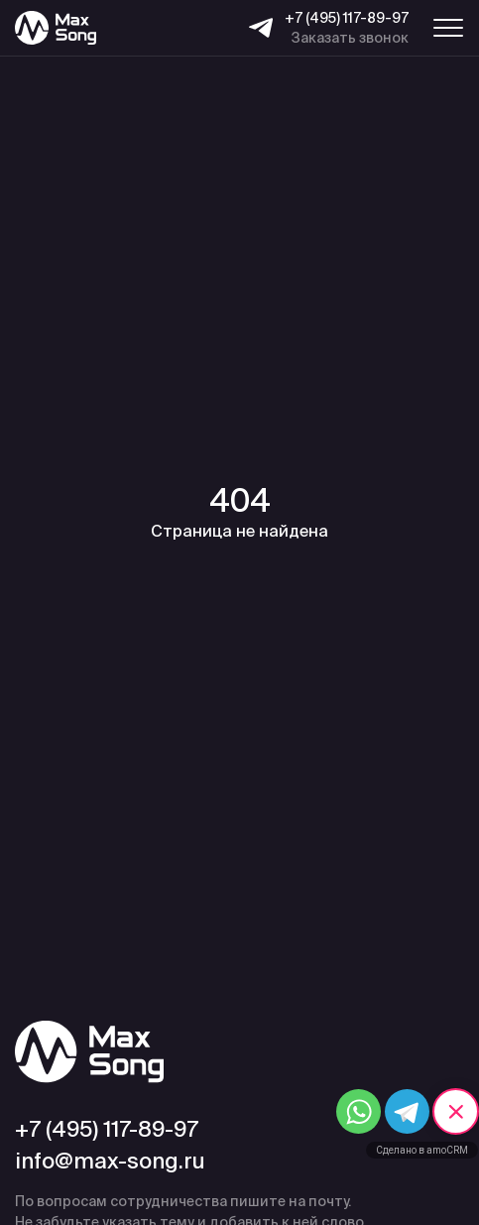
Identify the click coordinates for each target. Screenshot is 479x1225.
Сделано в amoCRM (422, 1150)
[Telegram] (261, 28)
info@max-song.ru (110, 1160)
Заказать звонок (350, 38)
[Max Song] (55, 28)
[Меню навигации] (448, 28)
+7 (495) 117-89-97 (347, 18)
